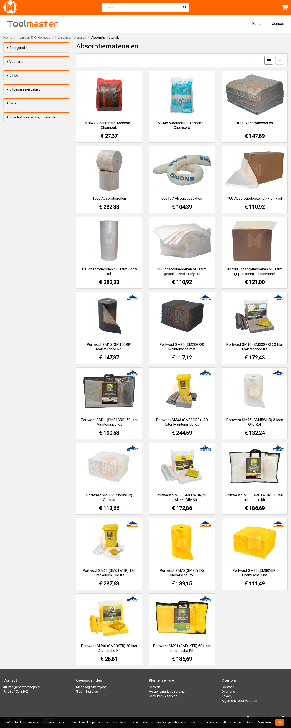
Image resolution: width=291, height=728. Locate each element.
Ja (18, 210)
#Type (13, 83)
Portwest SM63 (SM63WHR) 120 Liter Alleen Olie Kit (109, 572)
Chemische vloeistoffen (34, 132)
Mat (19, 110)
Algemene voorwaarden (239, 701)
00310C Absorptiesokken (181, 198)
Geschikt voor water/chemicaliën (32, 201)
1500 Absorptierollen (109, 198)
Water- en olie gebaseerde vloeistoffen (33, 138)
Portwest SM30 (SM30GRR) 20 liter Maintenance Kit (254, 346)
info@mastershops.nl (21, 687)
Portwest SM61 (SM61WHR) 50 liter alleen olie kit (254, 497)
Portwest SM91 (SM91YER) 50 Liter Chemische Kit (182, 648)
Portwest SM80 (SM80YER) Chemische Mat (254, 572)
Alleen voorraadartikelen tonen (36, 70)
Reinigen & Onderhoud (34, 38)
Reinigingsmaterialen (70, 38)
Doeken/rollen (26, 182)
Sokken (21, 92)
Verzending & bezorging (167, 692)
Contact (278, 24)
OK (280, 722)
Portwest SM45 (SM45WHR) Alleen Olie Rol (254, 422)
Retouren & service (163, 696)
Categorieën (17, 48)
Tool (32, 23)
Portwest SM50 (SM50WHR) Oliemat (109, 497)
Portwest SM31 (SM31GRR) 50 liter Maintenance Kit (109, 422)
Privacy (227, 696)
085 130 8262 (15, 692)
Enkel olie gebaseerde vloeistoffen (39, 149)
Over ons (228, 692)
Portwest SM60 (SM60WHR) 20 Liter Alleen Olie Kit (181, 497)
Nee (19, 216)
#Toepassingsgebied (23, 123)
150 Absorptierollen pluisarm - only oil (109, 271)
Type (11, 167)
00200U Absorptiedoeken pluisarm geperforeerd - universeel (254, 271)
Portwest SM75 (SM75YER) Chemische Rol (182, 572)
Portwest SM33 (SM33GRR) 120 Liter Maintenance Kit (182, 422)
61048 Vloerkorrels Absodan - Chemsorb (182, 125)
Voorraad (15, 61)
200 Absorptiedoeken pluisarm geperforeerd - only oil (181, 271)
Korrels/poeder (27, 176)
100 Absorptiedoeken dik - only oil (254, 198)
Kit (18, 104)
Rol (18, 98)
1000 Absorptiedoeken (254, 123)
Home (256, 24)
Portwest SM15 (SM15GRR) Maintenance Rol (109, 346)
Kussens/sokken (28, 188)
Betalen (154, 687)
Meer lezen (265, 722)
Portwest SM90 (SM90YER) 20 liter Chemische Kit (109, 648)
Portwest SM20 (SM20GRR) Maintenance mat (181, 346)
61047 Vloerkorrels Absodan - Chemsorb (109, 125)
